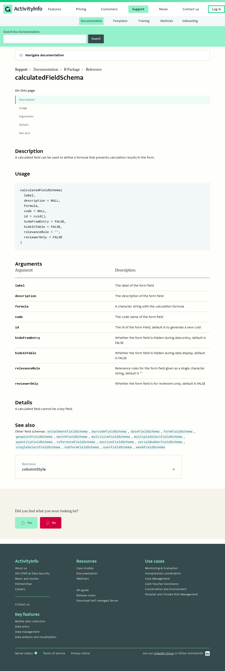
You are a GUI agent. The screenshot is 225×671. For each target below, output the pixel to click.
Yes (26, 523)
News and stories (27, 579)
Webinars (82, 579)
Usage (23, 108)
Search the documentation (21, 32)
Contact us (22, 604)
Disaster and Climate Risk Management (171, 594)
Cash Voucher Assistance (162, 584)
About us (21, 568)
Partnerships (23, 584)
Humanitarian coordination (163, 573)
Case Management (157, 579)
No (51, 523)
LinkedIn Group (164, 653)
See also (24, 133)
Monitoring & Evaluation (161, 568)
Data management (27, 632)
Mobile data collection (30, 621)
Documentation (45, 70)
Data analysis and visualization (35, 637)
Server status (26, 653)
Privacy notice (80, 653)
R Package (72, 70)
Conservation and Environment (165, 589)
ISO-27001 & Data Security (32, 573)
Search (95, 39)
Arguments (26, 116)
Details (24, 125)
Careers (20, 589)
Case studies (85, 568)
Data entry (22, 627)
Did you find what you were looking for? (46, 511)
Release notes (86, 595)
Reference (94, 70)
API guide (82, 590)
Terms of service (54, 653)
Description (27, 100)
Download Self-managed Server (97, 601)
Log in (216, 9)
